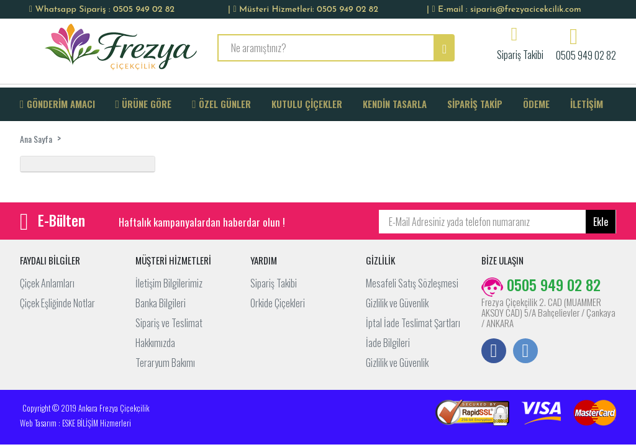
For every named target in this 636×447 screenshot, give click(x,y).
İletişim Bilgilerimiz (168, 283)
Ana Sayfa (36, 138)
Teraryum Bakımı (165, 362)
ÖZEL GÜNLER (221, 104)
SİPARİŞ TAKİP (474, 104)
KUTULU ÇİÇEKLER (306, 104)
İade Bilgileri (388, 342)
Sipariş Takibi (273, 283)
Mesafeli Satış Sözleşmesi (412, 283)
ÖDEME (536, 104)
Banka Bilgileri (160, 303)
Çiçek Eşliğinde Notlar (57, 303)
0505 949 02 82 (586, 54)
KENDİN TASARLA (395, 104)
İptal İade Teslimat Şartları (413, 322)
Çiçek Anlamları (47, 283)
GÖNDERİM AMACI (57, 104)
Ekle (600, 221)
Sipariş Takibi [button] (520, 53)
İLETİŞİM (586, 104)
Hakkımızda (155, 342)
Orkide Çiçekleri (277, 303)
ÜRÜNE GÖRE (144, 104)
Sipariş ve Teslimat (168, 322)
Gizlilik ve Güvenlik (397, 303)
